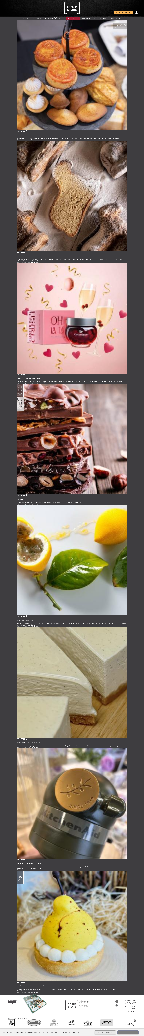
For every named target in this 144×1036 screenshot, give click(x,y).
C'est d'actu (73, 18)
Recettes (86, 18)
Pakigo (132, 1011)
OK (128, 1032)
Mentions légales (130, 1007)
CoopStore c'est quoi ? (31, 18)
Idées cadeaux (99, 18)
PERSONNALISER (105, 1032)
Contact (133, 1010)
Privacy (133, 1008)
